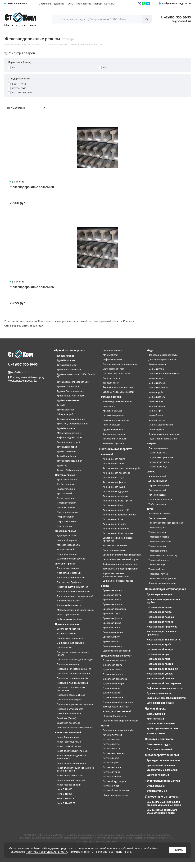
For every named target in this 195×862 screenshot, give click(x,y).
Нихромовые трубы (158, 462)
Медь (150, 350)
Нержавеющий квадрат (161, 649)
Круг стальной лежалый (161, 765)
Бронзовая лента (112, 595)
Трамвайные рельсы (114, 434)
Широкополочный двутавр (71, 558)
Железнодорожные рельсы (117, 401)
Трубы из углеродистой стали (72, 423)
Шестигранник (64, 526)
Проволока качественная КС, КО (74, 669)
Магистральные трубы (69, 433)
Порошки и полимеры (159, 739)
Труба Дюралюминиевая (116, 706)
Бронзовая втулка (112, 590)
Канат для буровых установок (72, 751)
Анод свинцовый (157, 476)
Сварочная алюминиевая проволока (122, 554)
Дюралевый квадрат (114, 683)
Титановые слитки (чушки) (162, 555)
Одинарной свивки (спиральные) (120, 364)
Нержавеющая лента (159, 607)
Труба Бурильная (66, 428)
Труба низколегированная (71, 419)
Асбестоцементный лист (70, 619)
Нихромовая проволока (160, 457)
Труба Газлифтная (66, 456)
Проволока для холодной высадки (75, 659)
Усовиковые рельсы (113, 443)
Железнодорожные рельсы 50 (32, 187)
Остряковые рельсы (113, 415)
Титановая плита (157, 532)
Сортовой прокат (65, 475)
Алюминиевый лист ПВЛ (116, 510)
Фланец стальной (157, 790)
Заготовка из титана (159, 513)
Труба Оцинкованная (68, 400)
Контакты (109, 3)
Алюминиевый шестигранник (119, 533)
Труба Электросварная (69, 369)
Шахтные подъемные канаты (118, 392)
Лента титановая (157, 518)
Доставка (59, 3)
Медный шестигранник (160, 424)
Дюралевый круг (112, 688)
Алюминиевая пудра (159, 744)
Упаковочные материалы (162, 796)
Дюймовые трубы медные (162, 359)
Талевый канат (111, 382)
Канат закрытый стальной (71, 780)
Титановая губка (157, 527)
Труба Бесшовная (66, 360)
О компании (45, 3)
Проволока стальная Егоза (71, 695)
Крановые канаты (112, 350)
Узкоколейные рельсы (115, 438)
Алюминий (107, 454)
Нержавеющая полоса (160, 621)
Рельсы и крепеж (111, 396)
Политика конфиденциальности (46, 851)
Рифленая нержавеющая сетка (165, 688)
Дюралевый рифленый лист (118, 702)
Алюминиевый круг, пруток (117, 500)
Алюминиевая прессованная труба (121, 468)
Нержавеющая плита (159, 612)
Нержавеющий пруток (160, 664)
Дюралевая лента (112, 665)
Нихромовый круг (157, 466)
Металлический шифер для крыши (75, 610)
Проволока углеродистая (70, 709)
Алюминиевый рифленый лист (119, 514)
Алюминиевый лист (113, 505)
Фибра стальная (65, 516)
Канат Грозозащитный (69, 741)
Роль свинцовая (157, 495)
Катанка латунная (112, 735)
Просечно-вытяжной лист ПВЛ (73, 587)
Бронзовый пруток (112, 646)
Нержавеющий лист (158, 659)
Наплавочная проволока (70, 638)
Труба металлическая (68, 386)
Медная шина (155, 401)
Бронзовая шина (111, 627)
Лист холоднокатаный (69, 573)
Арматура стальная (67, 479)
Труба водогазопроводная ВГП (73, 382)
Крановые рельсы (112, 410)
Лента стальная (65, 498)
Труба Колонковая (66, 451)
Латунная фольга (112, 767)
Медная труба (155, 392)
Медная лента (156, 378)
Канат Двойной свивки (69, 746)
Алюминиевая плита (114, 463)
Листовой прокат (65, 563)
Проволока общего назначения (73, 673)
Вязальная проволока (68, 629)
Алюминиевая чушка (114, 487)
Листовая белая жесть (69, 605)
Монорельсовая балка (68, 545)
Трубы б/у (62, 465)
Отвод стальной (156, 785)
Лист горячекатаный (68, 568)
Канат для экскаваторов (70, 775)
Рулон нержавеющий (159, 693)
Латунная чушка (111, 772)
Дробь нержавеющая (159, 594)
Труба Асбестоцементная (70, 391)
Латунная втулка (111, 739)
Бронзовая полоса (112, 604)
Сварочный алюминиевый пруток (121, 559)
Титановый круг (156, 564)
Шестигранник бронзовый (117, 650)
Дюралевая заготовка (114, 660)
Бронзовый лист (111, 641)
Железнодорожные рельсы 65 (32, 287)
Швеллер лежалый (158, 774)
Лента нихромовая (158, 448)
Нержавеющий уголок (160, 673)
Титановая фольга (157, 550)
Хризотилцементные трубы (71, 395)
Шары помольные (66, 521)
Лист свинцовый (157, 490)
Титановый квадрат (158, 560)
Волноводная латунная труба (118, 730)
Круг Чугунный (155, 718)
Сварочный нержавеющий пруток (166, 698)
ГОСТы (70, 3)
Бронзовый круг (111, 636)
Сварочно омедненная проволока (75, 727)
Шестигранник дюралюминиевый (121, 720)
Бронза (105, 585)
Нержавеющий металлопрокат (165, 589)
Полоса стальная (66, 507)
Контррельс (109, 406)
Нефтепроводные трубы (69, 437)
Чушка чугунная (156, 733)
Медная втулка (156, 369)
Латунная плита (111, 748)
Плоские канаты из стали (116, 373)
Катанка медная (157, 364)
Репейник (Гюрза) (66, 718)
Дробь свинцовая (157, 481)
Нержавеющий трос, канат (162, 668)
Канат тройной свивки (69, 784)
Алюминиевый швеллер (116, 528)
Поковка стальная (66, 502)
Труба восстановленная (69, 460)
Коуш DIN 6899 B (65, 798)
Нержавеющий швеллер (161, 678)
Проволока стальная (67, 624)
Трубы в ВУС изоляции (69, 470)
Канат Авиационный (68, 737)
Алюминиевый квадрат (115, 496)
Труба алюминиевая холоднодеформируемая (116, 575)
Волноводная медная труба (163, 355)
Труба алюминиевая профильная (120, 568)
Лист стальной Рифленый (71, 577)
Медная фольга (156, 397)
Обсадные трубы (66, 414)
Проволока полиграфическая (72, 683)
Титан (150, 508)
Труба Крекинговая (67, 447)
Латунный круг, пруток (114, 781)
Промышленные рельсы (116, 420)
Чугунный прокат (156, 708)
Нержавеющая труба (159, 644)
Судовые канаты (111, 378)
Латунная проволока (114, 753)
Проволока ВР (64, 647)
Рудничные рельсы (113, 429)
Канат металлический (68, 732)
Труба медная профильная (162, 438)
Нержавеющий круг (158, 654)
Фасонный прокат (65, 531)
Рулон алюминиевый (114, 550)
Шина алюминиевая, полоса (118, 581)
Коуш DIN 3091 (64, 794)
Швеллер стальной (67, 554)
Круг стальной (64, 493)
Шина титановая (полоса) (162, 583)
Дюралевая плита (112, 669)
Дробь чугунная (156, 713)
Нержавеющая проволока (162, 626)
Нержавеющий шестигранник (164, 683)
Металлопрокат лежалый (162, 755)
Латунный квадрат (113, 776)
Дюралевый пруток (113, 697)
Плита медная (156, 429)
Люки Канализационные (161, 723)
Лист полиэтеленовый (160, 749)
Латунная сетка (111, 758)
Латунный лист (111, 785)
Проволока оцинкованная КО (72, 678)
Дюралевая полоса (113, 674)
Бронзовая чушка (112, 623)
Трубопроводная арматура (162, 780)
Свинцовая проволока (160, 499)
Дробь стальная (65, 484)
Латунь (105, 725)
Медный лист (155, 415)
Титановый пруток (158, 574)
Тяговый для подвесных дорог (119, 387)
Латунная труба (111, 762)
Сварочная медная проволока (164, 434)
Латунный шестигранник (116, 790)
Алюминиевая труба (113, 477)
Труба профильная (66, 365)
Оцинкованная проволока (70, 642)
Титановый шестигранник (162, 578)
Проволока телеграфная (69, 699)
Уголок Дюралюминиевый (117, 711)
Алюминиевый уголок (114, 524)
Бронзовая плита (112, 599)
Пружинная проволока (69, 713)
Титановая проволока (159, 541)
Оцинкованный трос (113, 368)
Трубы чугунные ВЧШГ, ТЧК (163, 728)
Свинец (151, 471)
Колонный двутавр (67, 540)
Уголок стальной (66, 549)
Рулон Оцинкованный (68, 614)
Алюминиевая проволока (116, 473)
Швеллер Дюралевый (114, 716)
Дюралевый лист (112, 692)
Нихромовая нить (157, 452)
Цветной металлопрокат (115, 449)
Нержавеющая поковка (161, 617)
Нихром (151, 443)
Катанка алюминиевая (115, 545)
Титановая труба (157, 546)
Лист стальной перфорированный (75, 596)
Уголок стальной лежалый (162, 770)
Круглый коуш (110, 354)
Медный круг (155, 410)
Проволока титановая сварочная (165, 522)
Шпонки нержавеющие (160, 702)
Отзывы (97, 3)
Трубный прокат (64, 355)
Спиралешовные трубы (69, 442)
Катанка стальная (66, 633)
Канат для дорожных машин (72, 763)
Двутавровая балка (67, 535)
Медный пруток (156, 420)
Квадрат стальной (66, 489)
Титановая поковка (158, 536)
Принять (178, 850)
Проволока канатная (68, 664)
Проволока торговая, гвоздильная (75, 704)
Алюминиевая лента (114, 459)
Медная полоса (156, 383)
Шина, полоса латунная (115, 795)
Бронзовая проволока (114, 609)
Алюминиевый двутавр (115, 491)
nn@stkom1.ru (181, 21)
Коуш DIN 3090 (64, 789)
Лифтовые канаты (112, 359)
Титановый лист (157, 569)
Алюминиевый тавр (113, 519)
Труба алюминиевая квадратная (120, 564)
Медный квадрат (157, 406)
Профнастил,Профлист (69, 582)
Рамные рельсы (111, 424)
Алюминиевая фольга (114, 482)
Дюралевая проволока (115, 679)
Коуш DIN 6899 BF (66, 803)
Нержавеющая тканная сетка (164, 639)
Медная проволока (158, 387)
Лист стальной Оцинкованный (73, 591)
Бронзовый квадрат (113, 632)
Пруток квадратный (67, 512)
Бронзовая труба (111, 613)
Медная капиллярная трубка (163, 373)
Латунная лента (111, 744)
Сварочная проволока (68, 723)
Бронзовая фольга (112, 618)
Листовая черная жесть (69, 600)
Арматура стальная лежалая (163, 760)
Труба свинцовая (157, 504)
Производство (83, 3)
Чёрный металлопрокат (69, 350)
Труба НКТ (62, 405)
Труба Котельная (65, 409)
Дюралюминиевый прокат (116, 655)
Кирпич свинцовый (158, 485)
